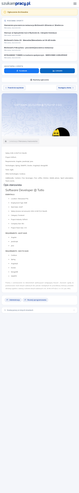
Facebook (21, 71)
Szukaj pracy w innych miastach (39, 310)
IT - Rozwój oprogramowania (35, 300)
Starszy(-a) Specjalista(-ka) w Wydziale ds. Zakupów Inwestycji (30, 33)
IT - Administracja (13, 300)
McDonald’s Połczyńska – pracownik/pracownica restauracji (28, 48)
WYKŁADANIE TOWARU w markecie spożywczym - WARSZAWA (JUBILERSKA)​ (35, 55)
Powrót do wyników (14, 88)
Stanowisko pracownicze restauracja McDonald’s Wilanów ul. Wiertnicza (33, 25)
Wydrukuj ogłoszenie (39, 80)
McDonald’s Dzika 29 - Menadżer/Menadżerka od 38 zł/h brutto (30, 40)
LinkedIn (57, 71)
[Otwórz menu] (74, 4)
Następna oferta (66, 88)
